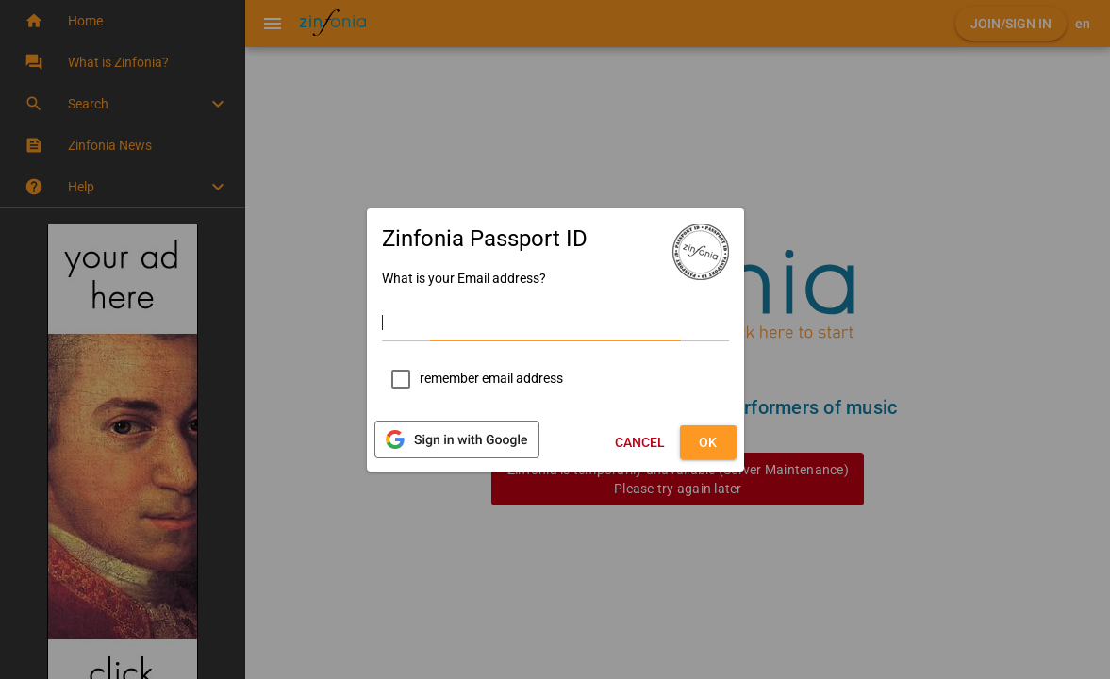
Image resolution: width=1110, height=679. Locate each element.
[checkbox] (472, 379)
